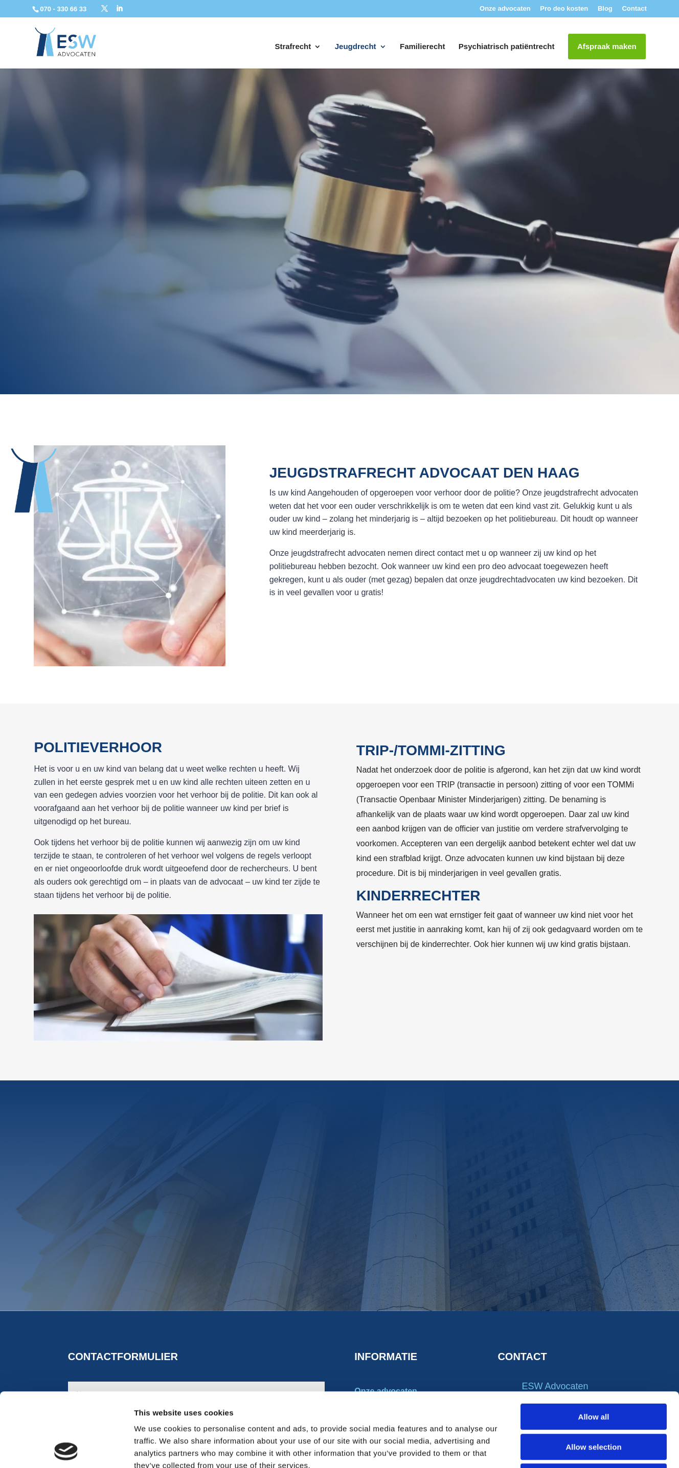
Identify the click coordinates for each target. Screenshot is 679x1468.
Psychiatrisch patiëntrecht (507, 47)
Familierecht (422, 47)
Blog (605, 8)
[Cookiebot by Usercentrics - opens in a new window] (66, 1448)
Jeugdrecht (355, 47)
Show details (536, 1447)
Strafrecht (293, 47)
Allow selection (593, 1373)
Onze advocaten (505, 8)
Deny (593, 1402)
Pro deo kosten (564, 8)
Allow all (593, 1343)
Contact (634, 8)
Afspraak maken (607, 46)
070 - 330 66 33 (64, 9)
